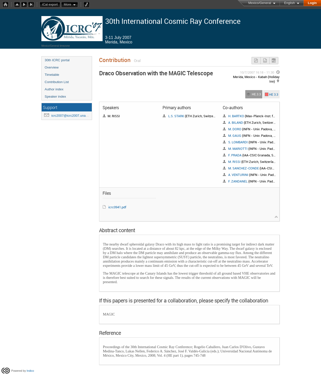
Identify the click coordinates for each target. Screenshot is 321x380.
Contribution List (57, 82)
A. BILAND (235, 122)
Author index (54, 89)
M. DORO (234, 129)
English (289, 3)
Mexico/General (259, 3)
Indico (30, 370)
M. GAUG (234, 135)
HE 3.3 (273, 94)
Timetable (52, 75)
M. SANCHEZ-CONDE (243, 168)
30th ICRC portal (57, 60)
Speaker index (55, 96)
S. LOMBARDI (238, 142)
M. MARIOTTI (238, 148)
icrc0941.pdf (117, 207)
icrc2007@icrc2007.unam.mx (72, 115)
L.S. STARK (176, 116)
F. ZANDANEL (238, 181)
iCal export (51, 5)
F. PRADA (235, 155)
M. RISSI (234, 161)
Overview (52, 67)
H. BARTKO (236, 116)
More (67, 4)
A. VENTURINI (238, 174)
